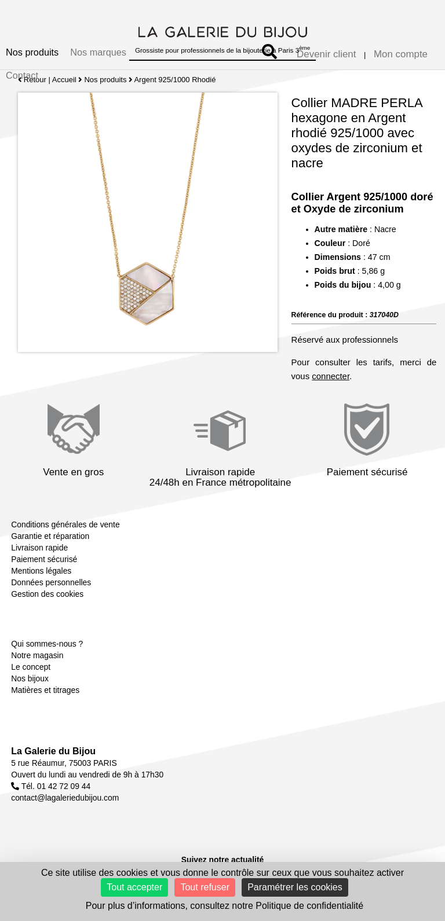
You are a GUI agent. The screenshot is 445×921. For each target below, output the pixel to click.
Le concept (30, 667)
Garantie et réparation (50, 536)
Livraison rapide (39, 547)
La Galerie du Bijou (53, 751)
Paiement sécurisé (44, 559)
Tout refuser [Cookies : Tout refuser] (204, 887)
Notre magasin (37, 655)
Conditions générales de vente (65, 524)
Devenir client (326, 54)
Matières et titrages (45, 690)
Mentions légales (41, 570)
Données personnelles (51, 582)
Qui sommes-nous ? (47, 643)
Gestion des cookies (47, 594)
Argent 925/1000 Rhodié (175, 79)
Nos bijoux (30, 678)
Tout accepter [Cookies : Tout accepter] (134, 887)
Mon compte (401, 54)
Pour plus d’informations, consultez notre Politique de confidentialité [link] (224, 906)
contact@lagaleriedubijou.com (65, 797)
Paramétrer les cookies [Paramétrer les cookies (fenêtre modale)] (294, 887)
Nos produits (32, 52)
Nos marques (98, 52)
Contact (22, 75)
